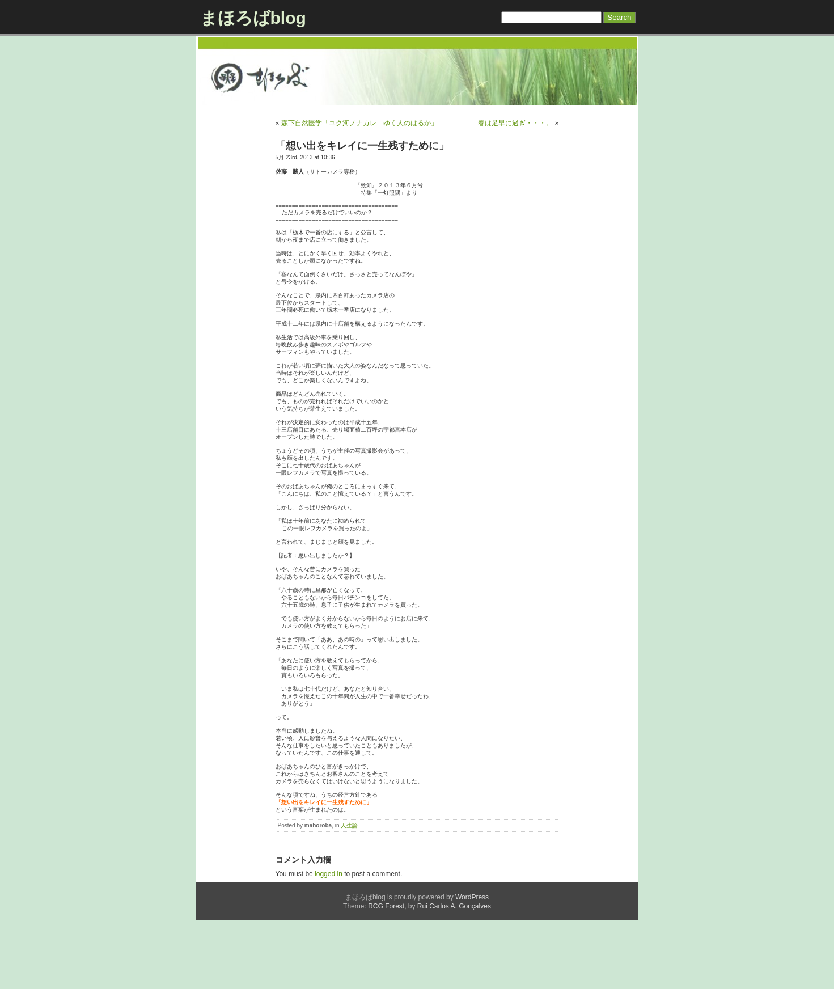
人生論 (349, 894)
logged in (328, 942)
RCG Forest (386, 975)
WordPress (472, 966)
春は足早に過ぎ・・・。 (515, 123)
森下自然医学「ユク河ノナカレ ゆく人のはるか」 (359, 123)
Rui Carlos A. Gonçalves (454, 975)
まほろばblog (253, 18)
